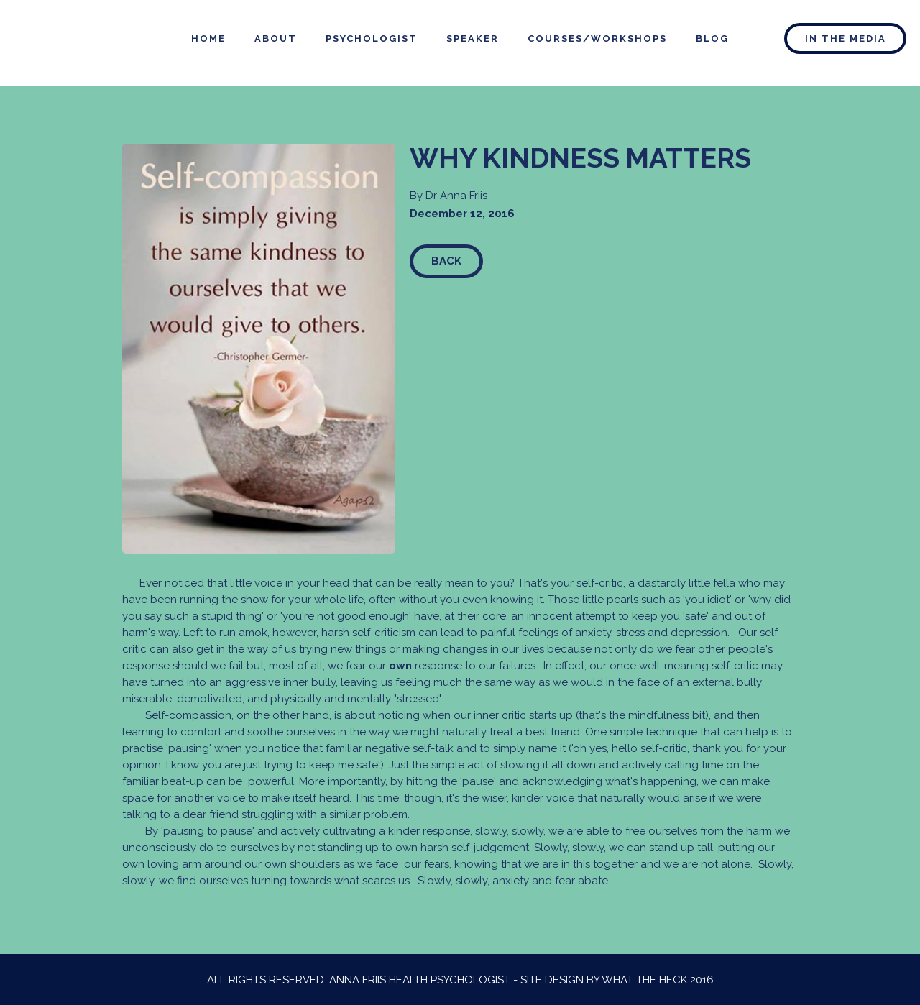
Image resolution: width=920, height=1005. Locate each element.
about (275, 38)
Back (446, 260)
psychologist (372, 38)
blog (712, 38)
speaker (472, 38)
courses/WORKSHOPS (597, 38)
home (208, 38)
